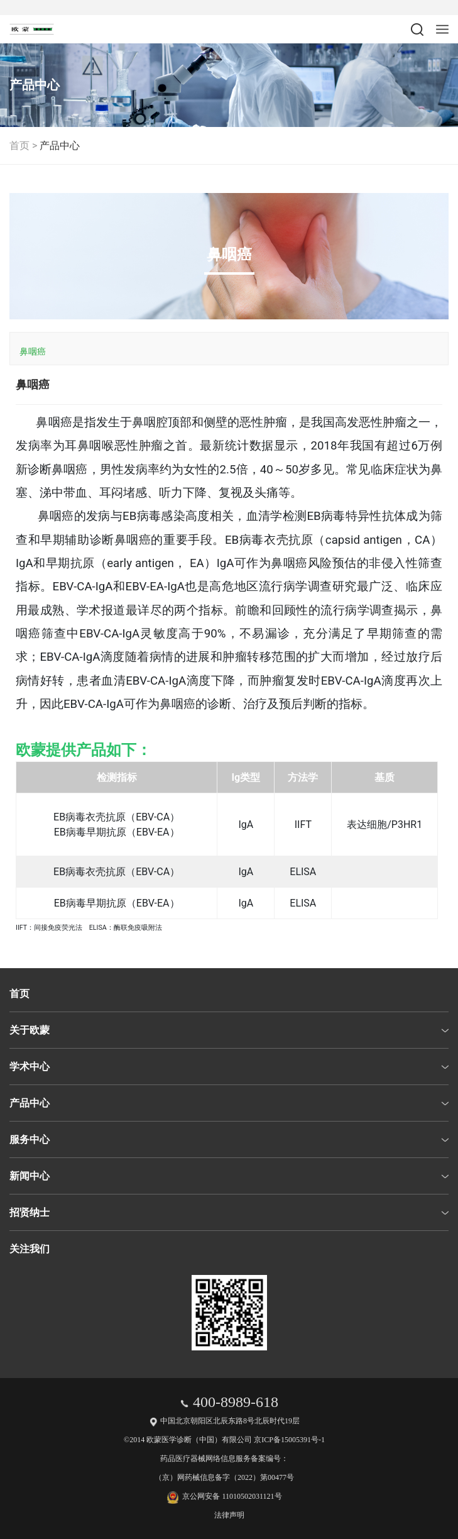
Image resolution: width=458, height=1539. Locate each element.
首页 (19, 145)
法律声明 (229, 1515)
